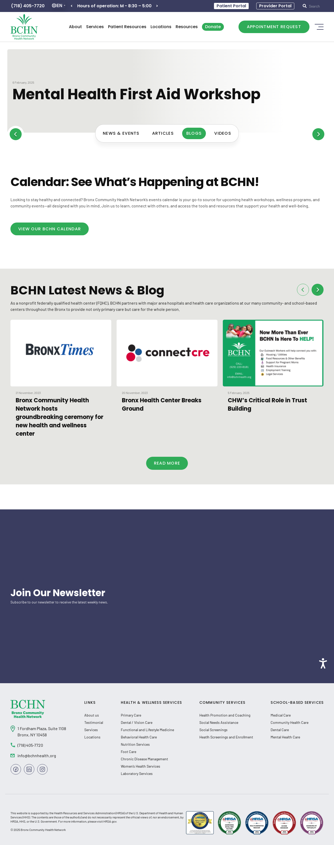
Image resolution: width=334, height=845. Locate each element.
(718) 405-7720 (28, 6)
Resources (187, 27)
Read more (167, 463)
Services (95, 27)
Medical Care (281, 715)
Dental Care (280, 729)
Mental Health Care (285, 737)
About (75, 27)
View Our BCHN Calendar (49, 229)
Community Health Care (289, 722)
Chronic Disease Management (144, 759)
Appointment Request (274, 27)
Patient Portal (231, 6)
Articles (163, 133)
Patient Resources (127, 27)
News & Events (121, 133)
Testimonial (93, 722)
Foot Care (128, 751)
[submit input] (314, 6)
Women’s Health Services (140, 766)
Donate (213, 27)
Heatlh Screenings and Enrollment (226, 737)
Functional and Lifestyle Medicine (147, 729)
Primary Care (131, 715)
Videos (222, 133)
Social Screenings (213, 729)
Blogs (194, 133)
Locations (161, 27)
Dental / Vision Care (136, 722)
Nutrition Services (135, 744)
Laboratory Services (137, 773)
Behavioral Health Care (139, 737)
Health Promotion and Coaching (224, 715)
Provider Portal (275, 6)
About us (91, 715)
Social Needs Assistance (218, 722)
